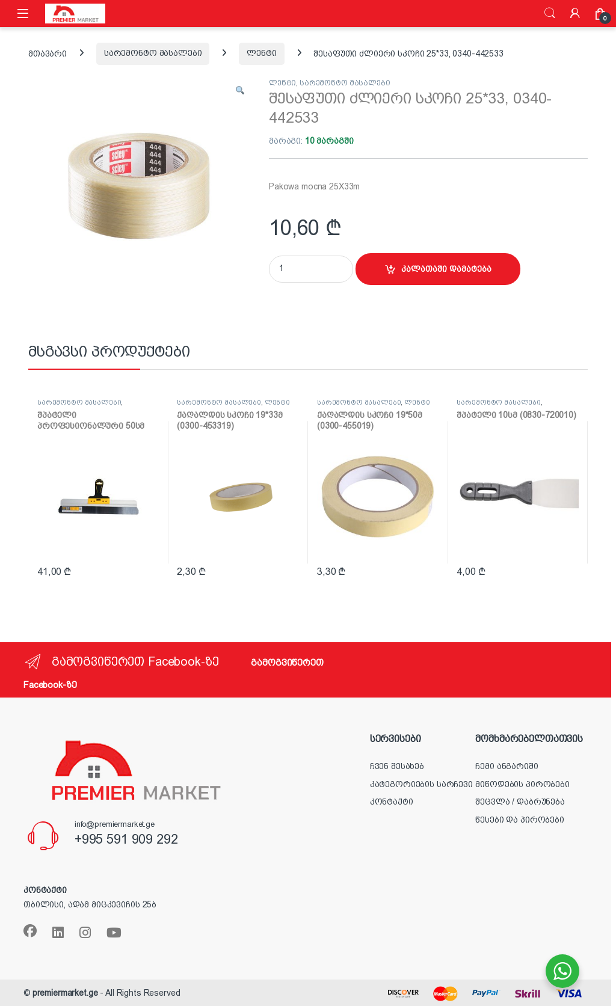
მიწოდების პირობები (522, 784)
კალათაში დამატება (446, 269)
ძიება (549, 13)
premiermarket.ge (65, 993)
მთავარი (47, 53)
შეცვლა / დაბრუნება (519, 801)
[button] (240, 91)
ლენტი (261, 53)
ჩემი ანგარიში (506, 766)
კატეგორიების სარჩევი (421, 784)
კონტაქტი (391, 801)
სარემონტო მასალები (153, 53)
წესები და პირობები (519, 819)
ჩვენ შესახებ (397, 766)
